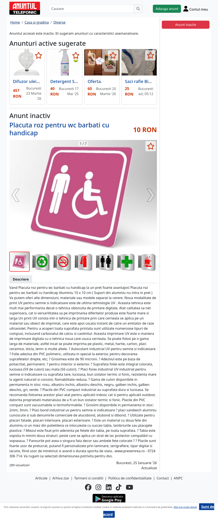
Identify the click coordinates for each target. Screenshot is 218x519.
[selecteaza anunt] (38, 55)
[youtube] (129, 487)
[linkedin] (109, 487)
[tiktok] (119, 487)
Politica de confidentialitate (130, 478)
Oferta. (95, 81)
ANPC (178, 478)
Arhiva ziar (60, 478)
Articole (41, 478)
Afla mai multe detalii (185, 507)
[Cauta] (138, 9)
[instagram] (98, 487)
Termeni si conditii (88, 478)
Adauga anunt (167, 8)
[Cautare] (91, 9)
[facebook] (88, 487)
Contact (162, 478)
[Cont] (195, 8)
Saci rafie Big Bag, (143, 81)
